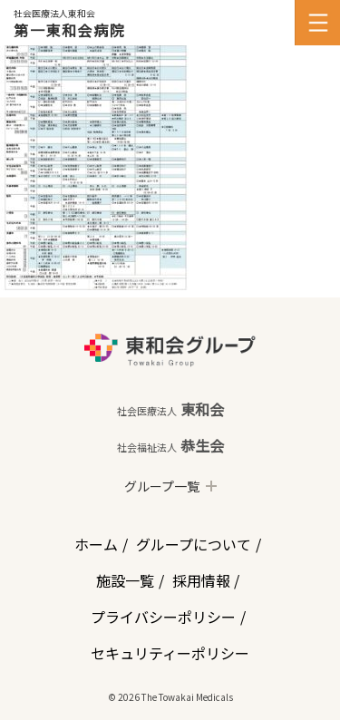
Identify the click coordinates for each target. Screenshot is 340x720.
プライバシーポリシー (163, 617)
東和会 (170, 409)
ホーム (96, 544)
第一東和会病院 (69, 30)
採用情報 (201, 580)
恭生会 (170, 445)
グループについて (193, 544)
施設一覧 (125, 580)
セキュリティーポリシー (170, 653)
